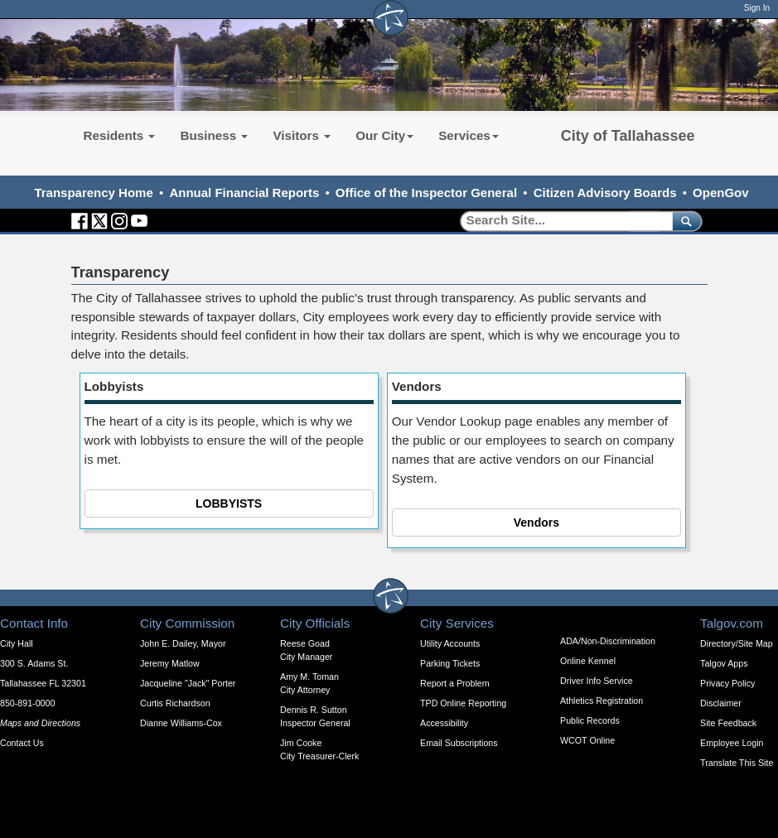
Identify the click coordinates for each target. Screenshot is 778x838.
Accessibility (444, 723)
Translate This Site (736, 763)
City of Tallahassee (628, 136)
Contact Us (22, 743)
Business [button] (214, 135)
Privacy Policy (727, 683)
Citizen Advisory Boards (605, 192)
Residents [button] (120, 135)
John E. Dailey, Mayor (182, 643)
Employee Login (731, 743)
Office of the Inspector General (426, 192)
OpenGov (721, 192)
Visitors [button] (302, 135)
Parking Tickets (450, 663)
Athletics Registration (601, 701)
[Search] (560, 221)
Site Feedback (728, 723)
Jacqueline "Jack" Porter (187, 683)
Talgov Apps (723, 663)
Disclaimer (721, 703)
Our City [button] (384, 135)
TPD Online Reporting (463, 703)
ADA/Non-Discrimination (607, 641)
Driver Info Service (596, 681)
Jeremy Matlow (170, 663)
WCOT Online (587, 740)
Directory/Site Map (736, 643)
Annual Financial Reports (244, 192)
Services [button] (468, 135)
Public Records (590, 720)
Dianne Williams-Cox (181, 723)
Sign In (757, 7)
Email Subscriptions (459, 743)
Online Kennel (588, 661)
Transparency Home (93, 192)
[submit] (684, 220)
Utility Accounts (450, 643)
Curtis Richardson (175, 703)
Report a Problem (455, 683)
